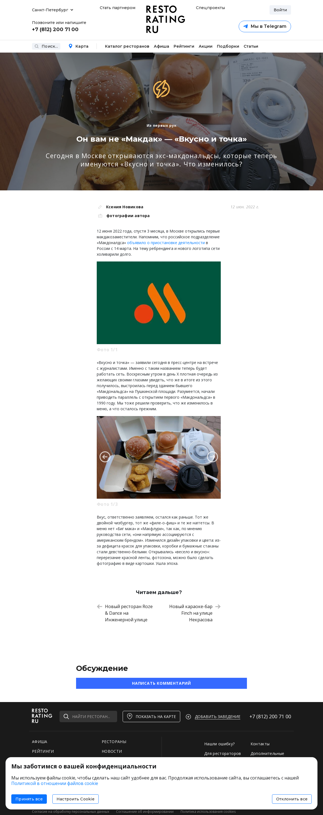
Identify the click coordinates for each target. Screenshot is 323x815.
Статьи (251, 46)
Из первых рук (161, 125)
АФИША (39, 741)
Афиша (161, 46)
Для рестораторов (222, 753)
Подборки (228, 46)
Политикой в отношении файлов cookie (54, 783)
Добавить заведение (217, 716)
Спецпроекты (210, 8)
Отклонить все (292, 799)
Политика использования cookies (208, 811)
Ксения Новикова (124, 206)
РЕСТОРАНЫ (114, 741)
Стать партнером (117, 8)
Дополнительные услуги (267, 756)
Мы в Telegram (264, 26)
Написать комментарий (161, 683)
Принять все (29, 799)
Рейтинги (184, 46)
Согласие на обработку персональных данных (70, 811)
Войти (280, 9)
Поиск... (46, 46)
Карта (78, 46)
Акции (205, 46)
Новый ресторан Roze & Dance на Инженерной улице (125, 613)
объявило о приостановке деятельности (166, 242)
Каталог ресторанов (127, 46)
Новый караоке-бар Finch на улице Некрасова (195, 613)
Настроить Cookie (75, 799)
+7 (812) (270, 716)
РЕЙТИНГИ (43, 751)
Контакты (260, 743)
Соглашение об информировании (145, 811)
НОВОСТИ (112, 751)
